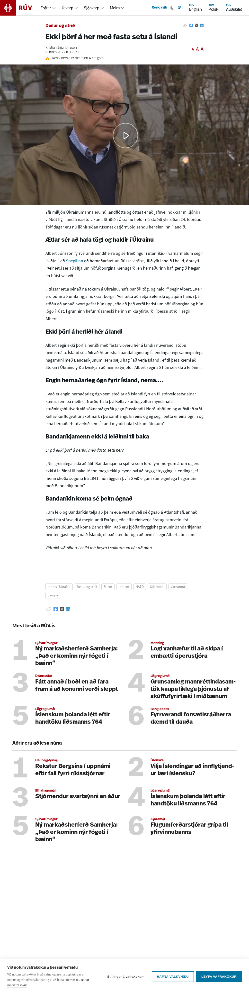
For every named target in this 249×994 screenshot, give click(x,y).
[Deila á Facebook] (191, 25)
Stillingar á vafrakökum (125, 976)
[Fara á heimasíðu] (20, 8)
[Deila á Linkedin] (202, 25)
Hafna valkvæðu (173, 976)
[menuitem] (48, 8)
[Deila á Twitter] (196, 25)
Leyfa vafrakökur (219, 976)
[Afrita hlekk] (185, 25)
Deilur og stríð (60, 26)
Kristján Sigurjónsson (61, 48)
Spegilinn (74, 261)
